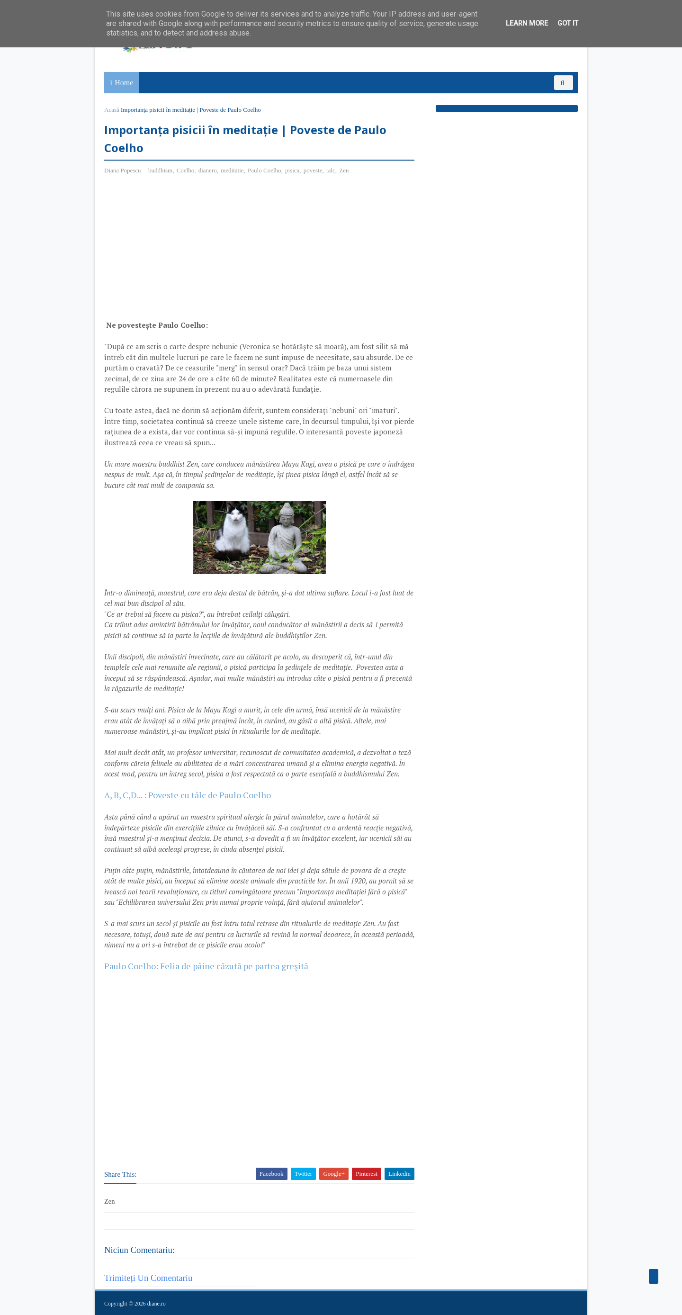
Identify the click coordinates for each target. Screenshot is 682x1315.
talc (330, 170)
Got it (567, 23)
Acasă (111, 109)
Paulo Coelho (264, 170)
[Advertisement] (183, 251)
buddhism (160, 170)
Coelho (186, 170)
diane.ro (156, 1303)
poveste (313, 170)
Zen (344, 170)
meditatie (232, 170)
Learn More (527, 23)
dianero (207, 170)
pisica (292, 170)
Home (124, 83)
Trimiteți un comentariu (148, 1278)
